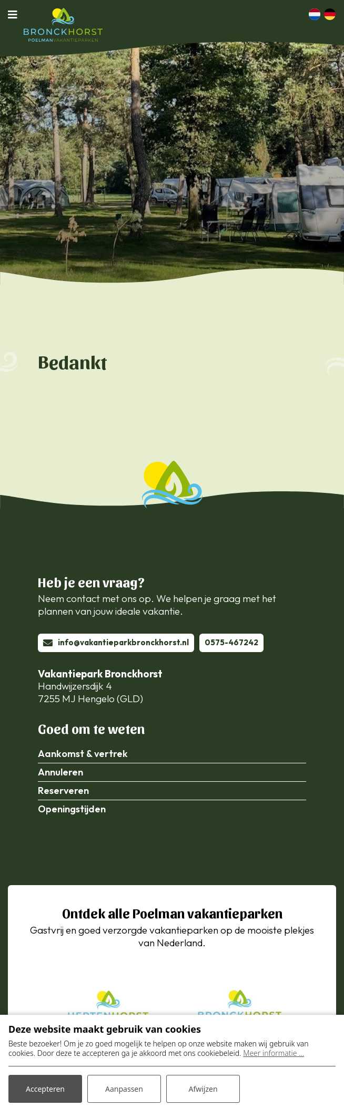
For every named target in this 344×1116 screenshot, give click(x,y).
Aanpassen (124, 1089)
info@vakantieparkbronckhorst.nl (123, 642)
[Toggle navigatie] (16, 14)
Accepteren (45, 1089)
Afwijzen (202, 1089)
